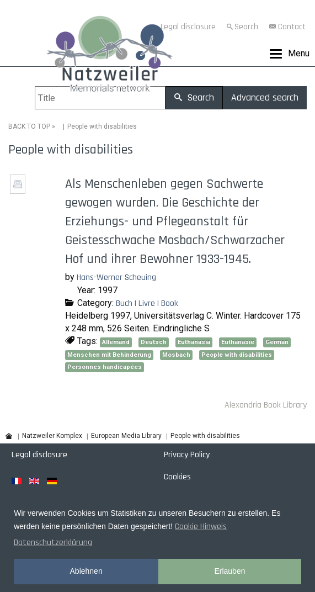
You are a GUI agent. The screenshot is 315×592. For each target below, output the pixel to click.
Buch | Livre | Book (147, 303)
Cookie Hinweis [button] (201, 526)
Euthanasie (237, 342)
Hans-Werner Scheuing (116, 277)
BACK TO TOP (29, 126)
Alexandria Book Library (266, 405)
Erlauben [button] (229, 571)
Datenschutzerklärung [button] (53, 542)
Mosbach (176, 354)
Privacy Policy (187, 455)
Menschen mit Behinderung (109, 354)
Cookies (177, 477)
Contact (292, 27)
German (277, 342)
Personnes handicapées (104, 367)
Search (246, 27)
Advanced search (264, 97)
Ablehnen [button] (86, 571)
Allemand (116, 342)
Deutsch (154, 342)
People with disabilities (236, 354)
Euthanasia (194, 342)
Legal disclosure (39, 455)
